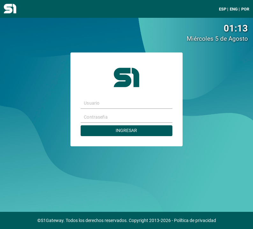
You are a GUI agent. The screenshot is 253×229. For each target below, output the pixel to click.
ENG (234, 9)
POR (245, 9)
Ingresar (126, 130)
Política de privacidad (195, 220)
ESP (222, 9)
